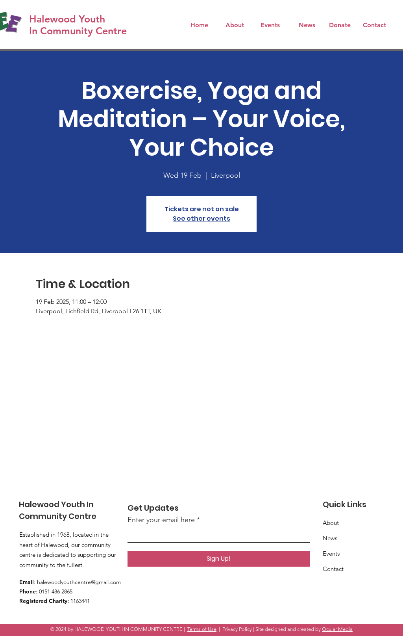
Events (331, 553)
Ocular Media (337, 629)
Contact (333, 569)
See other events (201, 218)
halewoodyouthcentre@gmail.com (79, 582)
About (331, 522)
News (330, 538)
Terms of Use (201, 629)
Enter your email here (161, 519)
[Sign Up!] (219, 559)
